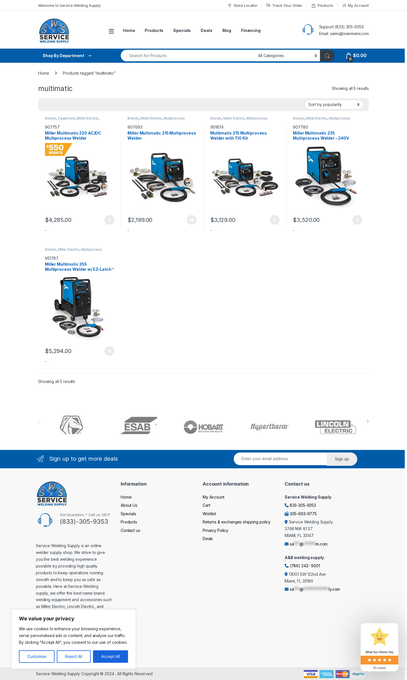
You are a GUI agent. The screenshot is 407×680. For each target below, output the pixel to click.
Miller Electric (87, 118)
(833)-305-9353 (84, 521)
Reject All (73, 656)
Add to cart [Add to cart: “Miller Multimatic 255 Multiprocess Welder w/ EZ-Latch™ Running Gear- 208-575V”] (109, 351)
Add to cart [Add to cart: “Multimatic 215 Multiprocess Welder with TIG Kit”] (275, 220)
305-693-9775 (303, 513)
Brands (50, 118)
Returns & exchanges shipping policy (236, 521)
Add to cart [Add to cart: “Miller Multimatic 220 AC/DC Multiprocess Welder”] (109, 220)
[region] (73, 639)
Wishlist (209, 513)
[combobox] (188, 55)
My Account (355, 5)
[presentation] (367, 421)
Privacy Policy (215, 530)
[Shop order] (334, 104)
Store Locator (242, 5)
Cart (206, 505)
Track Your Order (284, 5)
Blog (226, 30)
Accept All (110, 656)
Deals (206, 30)
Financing (251, 30)
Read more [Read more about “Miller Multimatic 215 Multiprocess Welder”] (192, 220)
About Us (129, 505)
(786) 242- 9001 (305, 565)
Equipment (66, 118)
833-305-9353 (303, 505)
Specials (182, 30)
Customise (36, 656)
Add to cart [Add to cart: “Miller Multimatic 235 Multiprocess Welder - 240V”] (357, 220)
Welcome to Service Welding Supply (69, 5)
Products (322, 5)
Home (129, 30)
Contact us (130, 530)
